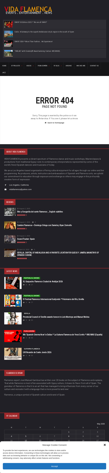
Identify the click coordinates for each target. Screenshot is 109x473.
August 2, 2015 (23, 208)
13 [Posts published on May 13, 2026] (40, 440)
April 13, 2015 (23, 249)
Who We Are (80, 66)
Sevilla (27, 313)
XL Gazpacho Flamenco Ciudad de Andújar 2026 (43, 281)
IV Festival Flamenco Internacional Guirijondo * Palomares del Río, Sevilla (53, 299)
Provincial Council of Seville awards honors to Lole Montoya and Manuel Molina (56, 317)
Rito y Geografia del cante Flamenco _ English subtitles (40, 212)
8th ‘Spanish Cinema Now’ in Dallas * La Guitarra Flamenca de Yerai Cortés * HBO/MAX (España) (62, 335)
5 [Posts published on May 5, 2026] (25, 436)
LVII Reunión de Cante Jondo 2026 (37, 352)
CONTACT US (94, 66)
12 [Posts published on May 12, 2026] (26, 440)
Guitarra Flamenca (32, 349)
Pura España (29, 331)
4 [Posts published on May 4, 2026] (11, 436)
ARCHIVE (69, 66)
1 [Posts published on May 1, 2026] (68, 432)
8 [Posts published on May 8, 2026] (68, 436)
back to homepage (54, 123)
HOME (4, 66)
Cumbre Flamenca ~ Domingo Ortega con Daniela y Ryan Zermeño (44, 225)
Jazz (4, 73)
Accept (54, 466)
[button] (104, 444)
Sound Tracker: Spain (26, 239)
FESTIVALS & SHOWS (31, 278)
